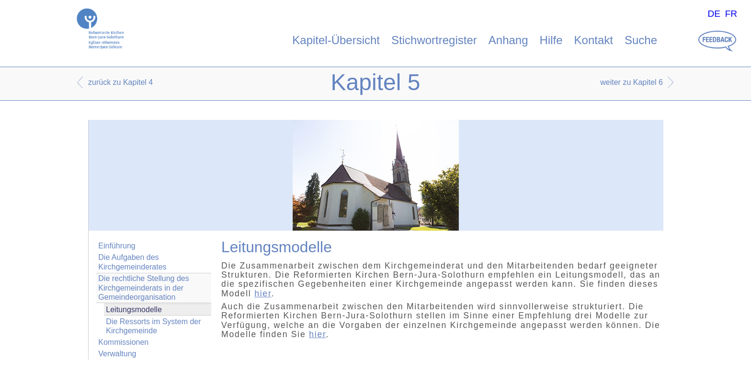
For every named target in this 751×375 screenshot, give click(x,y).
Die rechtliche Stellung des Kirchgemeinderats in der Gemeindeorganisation (143, 287)
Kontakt (593, 40)
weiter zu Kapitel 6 (631, 82)
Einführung (116, 246)
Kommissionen (123, 342)
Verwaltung (117, 354)
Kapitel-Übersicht (336, 40)
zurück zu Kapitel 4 (120, 82)
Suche (641, 40)
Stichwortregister (434, 40)
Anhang (508, 40)
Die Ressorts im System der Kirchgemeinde (153, 326)
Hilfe (551, 40)
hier (262, 293)
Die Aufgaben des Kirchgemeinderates (132, 261)
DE (713, 14)
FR (731, 14)
